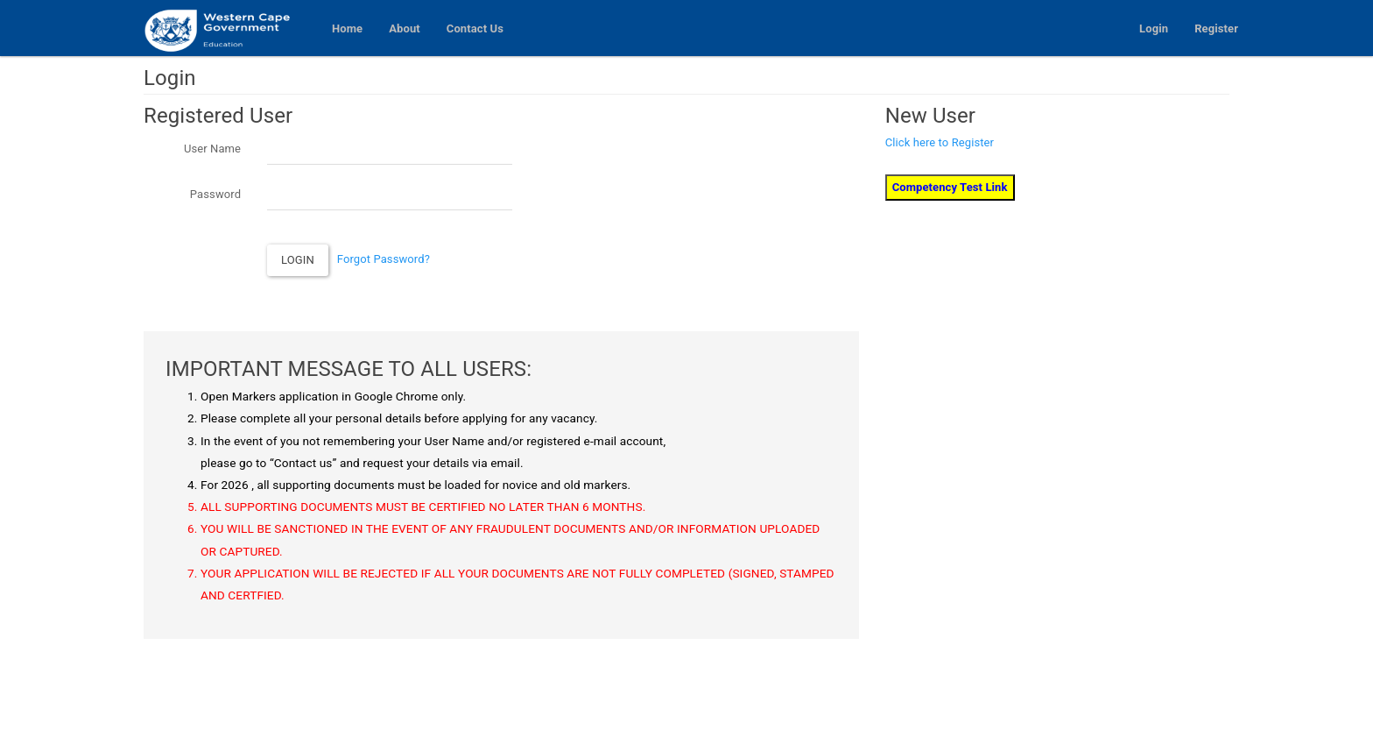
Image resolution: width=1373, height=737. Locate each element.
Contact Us (475, 28)
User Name (212, 148)
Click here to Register (939, 142)
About (404, 28)
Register (1216, 28)
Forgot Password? (383, 259)
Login (1153, 28)
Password (215, 194)
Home (347, 28)
